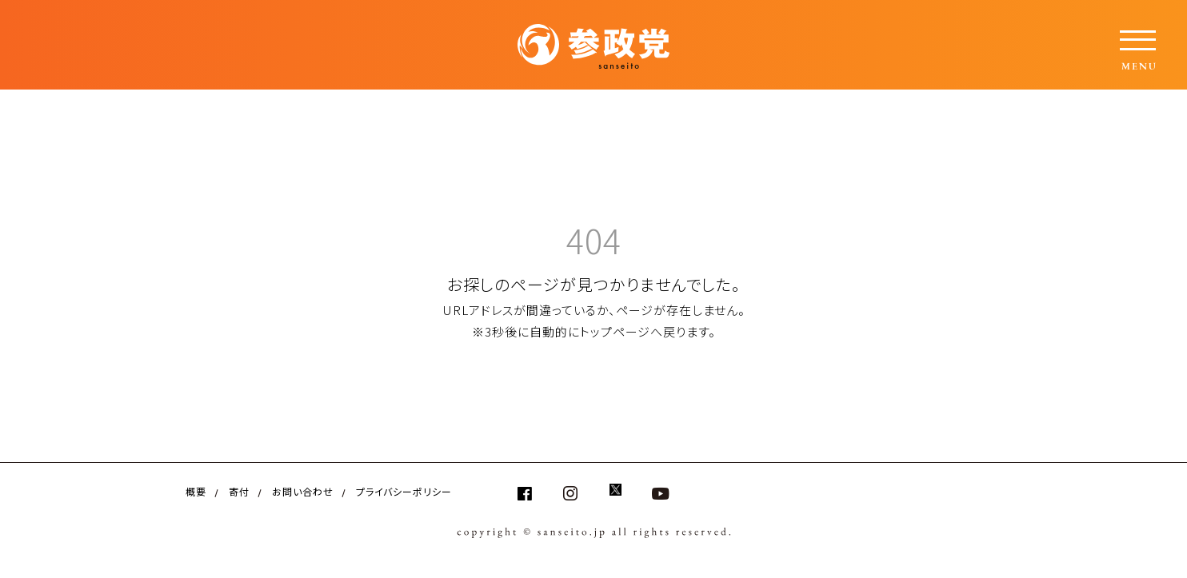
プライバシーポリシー (404, 491)
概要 (196, 491)
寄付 (239, 491)
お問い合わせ (303, 491)
